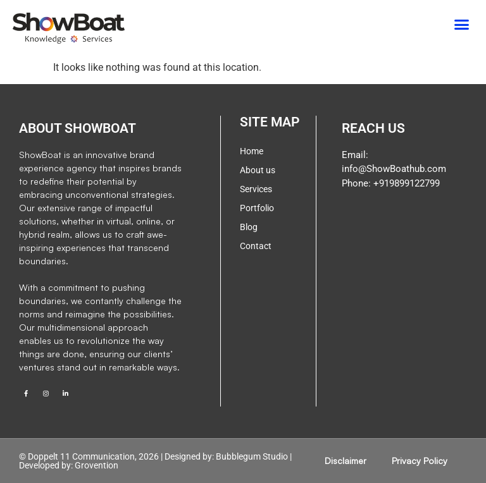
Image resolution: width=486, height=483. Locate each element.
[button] (462, 25)
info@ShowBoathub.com (394, 168)
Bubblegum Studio (252, 456)
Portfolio (257, 208)
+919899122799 (405, 183)
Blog (249, 227)
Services (256, 189)
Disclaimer (345, 460)
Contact (255, 246)
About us (257, 170)
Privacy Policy (419, 460)
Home (251, 151)
